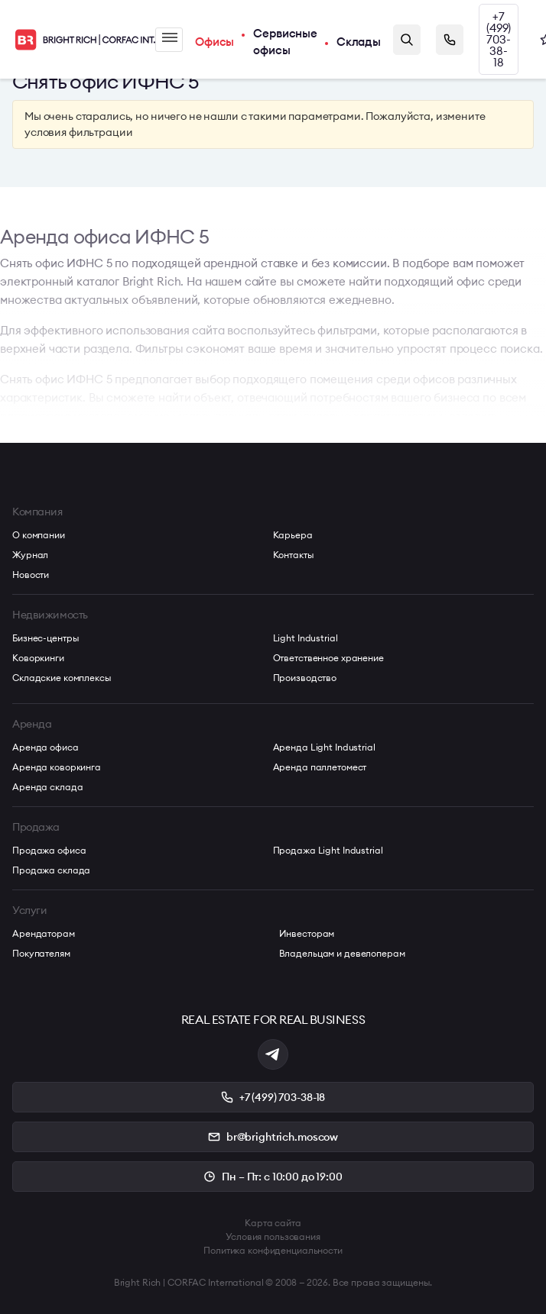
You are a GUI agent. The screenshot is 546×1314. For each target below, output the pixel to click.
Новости (30, 574)
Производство (305, 677)
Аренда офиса (45, 747)
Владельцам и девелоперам (342, 953)
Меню (169, 37)
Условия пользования (273, 1236)
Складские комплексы (62, 677)
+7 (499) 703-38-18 (498, 39)
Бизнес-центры (45, 638)
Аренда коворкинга (56, 767)
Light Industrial (305, 638)
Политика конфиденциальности (273, 1250)
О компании (38, 535)
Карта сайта (273, 1222)
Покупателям (41, 953)
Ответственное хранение (328, 657)
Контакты (293, 554)
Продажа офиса (49, 850)
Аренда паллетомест (320, 767)
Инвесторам (307, 933)
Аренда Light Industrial (324, 747)
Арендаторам (43, 933)
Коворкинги (38, 657)
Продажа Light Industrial (328, 850)
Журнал (30, 554)
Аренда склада (47, 787)
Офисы (214, 41)
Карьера (293, 535)
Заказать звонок (450, 40)
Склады (358, 41)
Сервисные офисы (285, 42)
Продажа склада (51, 870)
